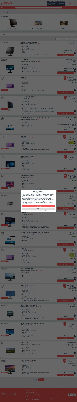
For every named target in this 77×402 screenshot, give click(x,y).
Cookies (40, 210)
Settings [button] (39, 208)
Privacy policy (34, 210)
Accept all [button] (38, 206)
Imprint (44, 210)
